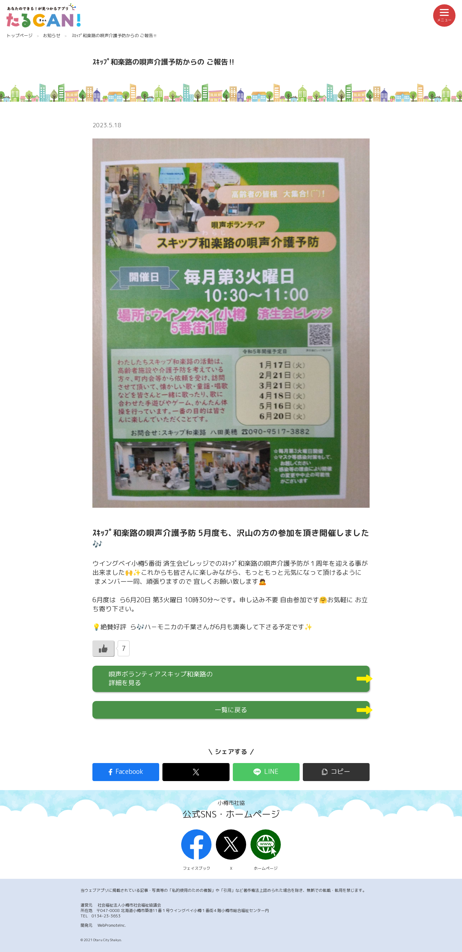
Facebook (129, 771)
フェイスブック (196, 850)
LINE (271, 771)
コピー (340, 771)
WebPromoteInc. (111, 925)
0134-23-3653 (106, 916)
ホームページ (265, 850)
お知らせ (51, 35)
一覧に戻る (231, 709)
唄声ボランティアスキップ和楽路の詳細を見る (161, 678)
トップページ (19, 35)
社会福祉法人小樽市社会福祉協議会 (129, 905)
